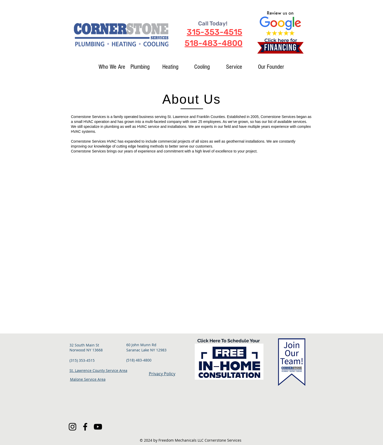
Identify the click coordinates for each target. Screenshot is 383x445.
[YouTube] (98, 427)
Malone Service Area (88, 379)
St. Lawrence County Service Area (98, 370)
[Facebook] (85, 427)
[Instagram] (72, 427)
